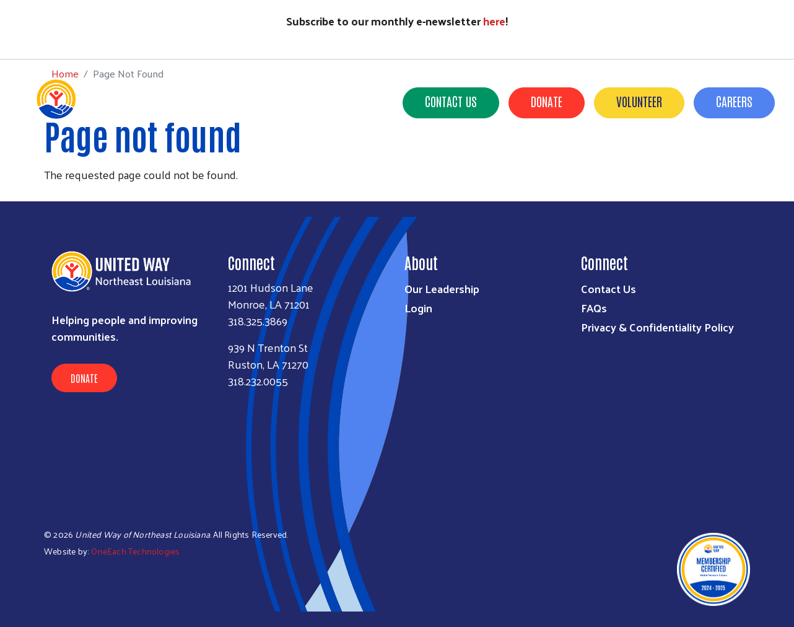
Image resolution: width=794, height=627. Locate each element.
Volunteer (639, 101)
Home (65, 35)
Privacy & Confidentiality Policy (657, 326)
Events (597, 160)
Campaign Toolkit (675, 160)
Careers (734, 101)
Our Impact (369, 160)
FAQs (594, 307)
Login (418, 307)
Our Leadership (441, 288)
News (546, 160)
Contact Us (451, 101)
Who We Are (295, 160)
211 (505, 160)
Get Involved (446, 160)
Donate (546, 101)
